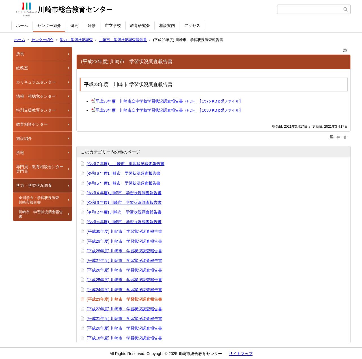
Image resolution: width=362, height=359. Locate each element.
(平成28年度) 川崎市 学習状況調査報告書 (124, 251)
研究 (74, 25)
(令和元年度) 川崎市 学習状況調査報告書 (124, 221)
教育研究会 (140, 25)
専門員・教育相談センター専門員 (40, 169)
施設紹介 (24, 138)
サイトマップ (241, 353)
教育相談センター (32, 124)
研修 (92, 25)
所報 (20, 152)
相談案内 (167, 25)
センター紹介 (49, 25)
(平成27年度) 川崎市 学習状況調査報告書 (124, 260)
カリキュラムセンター (36, 82)
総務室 (22, 68)
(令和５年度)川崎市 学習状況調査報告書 (123, 183)
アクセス (192, 25)
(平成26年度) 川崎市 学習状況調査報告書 (124, 270)
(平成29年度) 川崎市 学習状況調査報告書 (124, 241)
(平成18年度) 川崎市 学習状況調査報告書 (124, 338)
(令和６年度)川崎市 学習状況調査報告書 (123, 173)
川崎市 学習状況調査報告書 (123, 40)
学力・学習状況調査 (76, 40)
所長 (20, 54)
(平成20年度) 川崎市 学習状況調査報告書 (124, 328)
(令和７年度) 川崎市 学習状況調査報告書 (125, 163)
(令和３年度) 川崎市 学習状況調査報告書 (124, 202)
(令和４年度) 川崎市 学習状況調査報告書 (124, 193)
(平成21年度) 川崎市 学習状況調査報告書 (124, 318)
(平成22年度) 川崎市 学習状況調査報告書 (124, 309)
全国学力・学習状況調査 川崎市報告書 (41, 200)
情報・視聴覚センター (36, 96)
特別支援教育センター (36, 110)
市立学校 (113, 25)
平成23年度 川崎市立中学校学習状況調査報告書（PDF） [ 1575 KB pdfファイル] (166, 101)
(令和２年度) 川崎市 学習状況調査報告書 (124, 212)
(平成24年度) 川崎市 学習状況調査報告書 (124, 289)
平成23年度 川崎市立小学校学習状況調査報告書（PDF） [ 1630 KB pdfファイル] (166, 110)
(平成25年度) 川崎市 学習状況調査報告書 (124, 279)
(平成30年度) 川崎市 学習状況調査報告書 (124, 231)
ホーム (22, 25)
